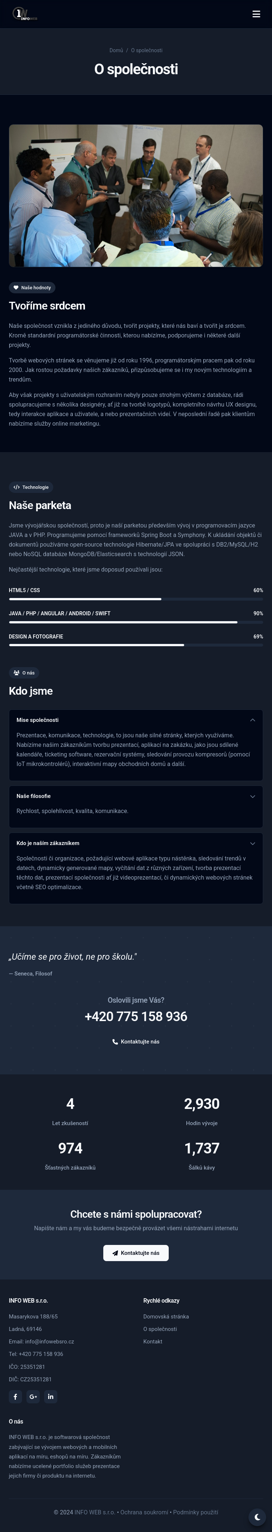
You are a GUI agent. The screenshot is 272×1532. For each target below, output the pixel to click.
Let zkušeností (70, 1123)
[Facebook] (15, 1396)
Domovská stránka (166, 1316)
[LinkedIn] (50, 1396)
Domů (116, 50)
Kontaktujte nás (136, 1041)
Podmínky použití (195, 1512)
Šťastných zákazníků (70, 1167)
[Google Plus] (33, 1396)
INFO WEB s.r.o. (95, 1512)
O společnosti (160, 1329)
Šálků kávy (202, 1167)
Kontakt (152, 1341)
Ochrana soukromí (144, 1512)
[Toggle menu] (256, 14)
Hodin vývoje (202, 1123)
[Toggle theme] (257, 1517)
